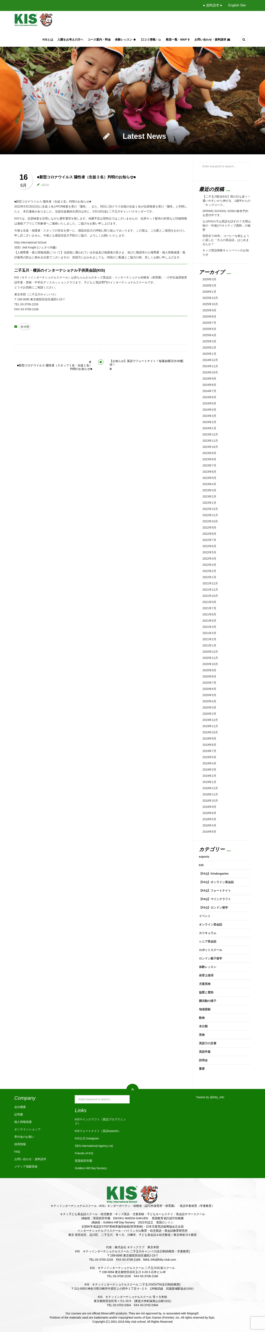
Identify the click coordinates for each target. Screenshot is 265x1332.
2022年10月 (210, 521)
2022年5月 (209, 552)
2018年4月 (209, 825)
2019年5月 (209, 757)
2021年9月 (209, 602)
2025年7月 (209, 322)
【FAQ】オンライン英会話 (216, 882)
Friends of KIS (84, 1153)
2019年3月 (209, 769)
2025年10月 (210, 304)
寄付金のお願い (24, 1136)
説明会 (203, 1060)
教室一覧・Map (178, 39)
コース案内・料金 (99, 39)
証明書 (18, 1114)
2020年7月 (209, 682)
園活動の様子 (207, 1000)
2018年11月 (210, 794)
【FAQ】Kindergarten (214, 873)
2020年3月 (209, 707)
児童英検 (205, 984)
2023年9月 (209, 453)
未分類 (24, 326)
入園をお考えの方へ (70, 39)
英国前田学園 (83, 1160)
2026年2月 (209, 285)
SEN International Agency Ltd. (94, 1145)
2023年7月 (209, 465)
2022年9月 (209, 527)
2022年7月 (209, 540)
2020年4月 (209, 701)
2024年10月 (210, 372)
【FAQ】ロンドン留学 (213, 907)
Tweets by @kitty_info (210, 1097)
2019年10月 (210, 732)
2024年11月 (210, 366)
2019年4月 (209, 763)
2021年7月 (209, 608)
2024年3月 (209, 415)
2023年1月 (209, 502)
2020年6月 (209, 689)
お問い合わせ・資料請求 (212, 39)
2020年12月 (210, 651)
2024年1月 (209, 428)
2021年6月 (209, 614)
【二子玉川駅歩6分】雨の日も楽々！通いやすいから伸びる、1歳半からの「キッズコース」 (226, 200)
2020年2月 (209, 713)
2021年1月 (209, 645)
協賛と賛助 (206, 992)
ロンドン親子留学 (210, 958)
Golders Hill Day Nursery (91, 1168)
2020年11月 (210, 657)
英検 (202, 1034)
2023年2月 (209, 496)
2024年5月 (209, 403)
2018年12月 (210, 788)
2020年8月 (209, 676)
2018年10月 (210, 800)
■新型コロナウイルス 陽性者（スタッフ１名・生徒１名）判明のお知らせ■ (54, 367)
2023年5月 (209, 478)
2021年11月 (210, 589)
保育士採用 (206, 975)
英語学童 (205, 1051)
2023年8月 (209, 459)
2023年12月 (210, 434)
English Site (237, 5)
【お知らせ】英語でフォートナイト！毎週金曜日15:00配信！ (146, 362)
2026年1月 (209, 291)
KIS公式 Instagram (87, 1138)
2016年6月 (209, 831)
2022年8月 (209, 533)
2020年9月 (209, 670)
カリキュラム (207, 933)
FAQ (17, 1151)
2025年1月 (209, 353)
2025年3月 (209, 341)
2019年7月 (209, 751)
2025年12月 (210, 298)
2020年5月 (209, 695)
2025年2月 (209, 347)
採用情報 (20, 1144)
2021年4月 (209, 626)
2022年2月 (209, 571)
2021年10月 (210, 595)
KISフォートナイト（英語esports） (98, 1131)
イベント (205, 916)
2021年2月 (209, 639)
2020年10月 (210, 664)
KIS (201, 865)
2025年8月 (209, 316)
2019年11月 (210, 726)
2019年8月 (209, 744)
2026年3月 (209, 279)
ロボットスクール (210, 950)
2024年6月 (209, 397)
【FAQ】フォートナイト (215, 890)
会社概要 (20, 1107)
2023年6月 (209, 471)
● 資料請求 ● (212, 5)
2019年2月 (209, 775)
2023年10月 (210, 446)
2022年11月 (210, 515)
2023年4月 (209, 484)
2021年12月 (210, 583)
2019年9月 (209, 738)
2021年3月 (209, 633)
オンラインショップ (27, 1129)
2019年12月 (210, 720)
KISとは (48, 39)
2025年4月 (209, 335)
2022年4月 (209, 558)
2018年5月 (209, 819)
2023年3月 (209, 490)
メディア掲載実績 (25, 1166)
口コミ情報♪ (151, 39)
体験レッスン (126, 39)
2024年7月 (209, 391)
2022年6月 (209, 546)
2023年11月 (210, 440)
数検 (202, 1017)
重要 (202, 1068)
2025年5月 (209, 329)
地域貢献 (205, 1009)
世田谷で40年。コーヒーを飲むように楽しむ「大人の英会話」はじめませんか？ (225, 240)
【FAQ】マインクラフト (215, 899)
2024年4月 (209, 409)
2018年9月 (209, 806)
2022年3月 (209, 564)
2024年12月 (210, 360)
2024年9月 (209, 378)
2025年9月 (209, 310)
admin (45, 184)
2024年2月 (209, 422)
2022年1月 (209, 577)
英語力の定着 (207, 1043)
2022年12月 (210, 509)
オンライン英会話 (210, 924)
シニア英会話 (207, 941)
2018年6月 (209, 813)
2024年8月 (209, 384)
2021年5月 (209, 620)
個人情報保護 (23, 1121)
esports (204, 856)
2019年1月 (209, 782)
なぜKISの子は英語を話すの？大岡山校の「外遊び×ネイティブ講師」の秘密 (226, 225)
